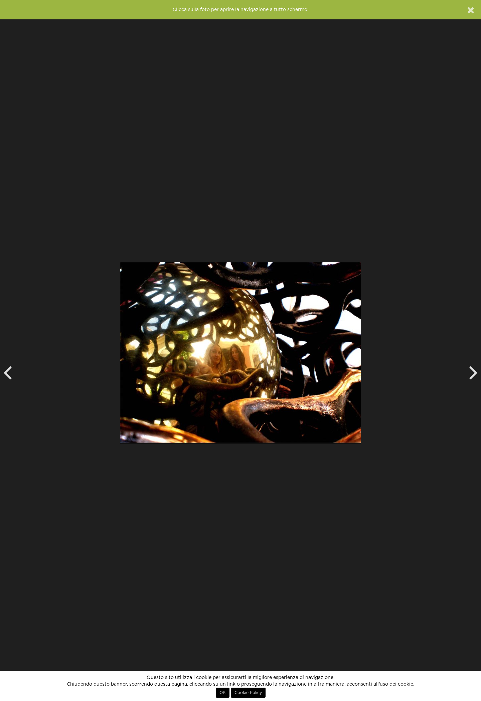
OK (222, 693)
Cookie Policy (248, 693)
